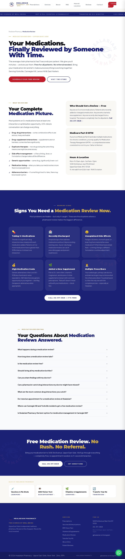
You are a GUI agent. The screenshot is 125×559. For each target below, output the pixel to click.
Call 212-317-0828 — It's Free (62, 298)
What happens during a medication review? (62, 349)
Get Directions (75, 464)
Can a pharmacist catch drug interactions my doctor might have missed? (62, 384)
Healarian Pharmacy (15, 31)
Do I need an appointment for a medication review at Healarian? (62, 399)
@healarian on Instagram (101, 535)
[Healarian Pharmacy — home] (19, 4)
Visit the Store (59, 79)
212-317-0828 (98, 527)
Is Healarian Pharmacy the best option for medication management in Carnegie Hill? (62, 413)
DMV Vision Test (67, 528)
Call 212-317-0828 (50, 464)
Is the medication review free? (62, 363)
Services (48, 4)
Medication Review (69, 535)
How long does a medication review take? (62, 356)
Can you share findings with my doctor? (62, 377)
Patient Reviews (67, 545)
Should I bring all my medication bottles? (62, 370)
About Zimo (66, 542)
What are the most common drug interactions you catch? (62, 392)
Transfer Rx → (112, 5)
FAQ (67, 4)
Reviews (88, 4)
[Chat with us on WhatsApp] (119, 553)
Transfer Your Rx (67, 538)
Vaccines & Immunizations (71, 524)
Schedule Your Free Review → (27, 79)
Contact (100, 4)
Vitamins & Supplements (70, 531)
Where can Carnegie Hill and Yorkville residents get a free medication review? (62, 406)
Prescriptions (34, 4)
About (58, 4)
